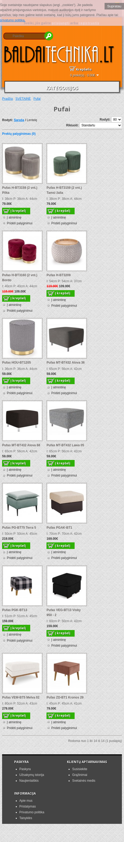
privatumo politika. (12, 20)
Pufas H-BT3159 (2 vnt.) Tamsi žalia (64, 190)
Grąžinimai (79, 775)
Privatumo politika (31, 812)
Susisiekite (79, 769)
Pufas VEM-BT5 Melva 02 (20, 697)
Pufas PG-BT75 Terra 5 (19, 527)
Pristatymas (27, 806)
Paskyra (25, 769)
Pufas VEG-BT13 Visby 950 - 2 (64, 612)
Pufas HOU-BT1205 (16, 362)
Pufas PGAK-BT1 (59, 527)
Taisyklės (25, 818)
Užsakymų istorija (31, 775)
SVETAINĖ (23, 99)
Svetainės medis (83, 780)
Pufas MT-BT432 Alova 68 (21, 445)
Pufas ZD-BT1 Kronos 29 (65, 697)
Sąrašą (19, 120)
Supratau (114, 6)
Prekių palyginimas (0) (18, 134)
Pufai (36, 99)
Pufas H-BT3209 (58, 275)
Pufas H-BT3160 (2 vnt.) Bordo (19, 277)
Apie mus (26, 801)
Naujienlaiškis (29, 780)
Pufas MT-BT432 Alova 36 (66, 362)
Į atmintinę (14, 217)
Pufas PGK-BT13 (14, 610)
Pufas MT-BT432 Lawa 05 (65, 445)
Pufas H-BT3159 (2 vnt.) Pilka (19, 190)
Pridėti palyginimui (19, 223)
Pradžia (7, 99)
